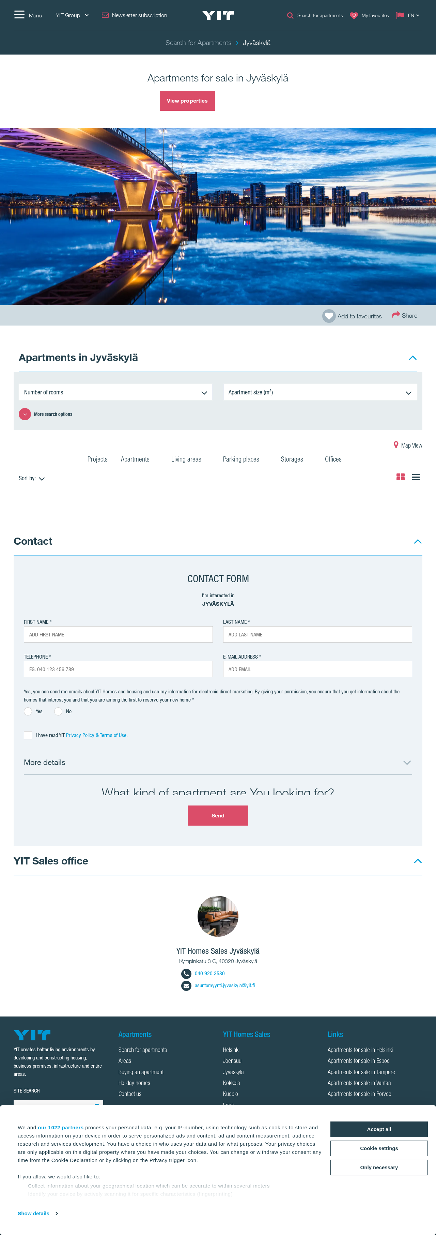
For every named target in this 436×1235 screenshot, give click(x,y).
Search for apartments (143, 1051)
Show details (33, 1213)
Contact (33, 540)
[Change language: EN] (409, 15)
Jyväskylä (233, 1073)
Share (404, 315)
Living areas (190, 460)
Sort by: (27, 478)
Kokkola (231, 1084)
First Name (36, 622)
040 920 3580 (203, 973)
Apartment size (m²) (251, 392)
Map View (408, 446)
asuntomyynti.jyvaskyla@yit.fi (218, 985)
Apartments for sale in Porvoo (359, 1094)
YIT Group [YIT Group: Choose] (72, 15)
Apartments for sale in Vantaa (359, 1084)
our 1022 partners (60, 1127)
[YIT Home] (218, 15)
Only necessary (379, 1167)
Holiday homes (134, 1084)
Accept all (379, 1129)
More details (44, 762)
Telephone (36, 656)
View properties (187, 100)
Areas (125, 1061)
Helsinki (231, 1051)
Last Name (235, 622)
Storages (296, 460)
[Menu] (28, 15)
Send (218, 815)
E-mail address (240, 656)
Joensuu (232, 1061)
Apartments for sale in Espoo (359, 1061)
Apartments (139, 460)
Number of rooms (43, 392)
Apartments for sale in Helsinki (360, 1051)
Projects (98, 460)
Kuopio (230, 1094)
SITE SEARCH (27, 1090)
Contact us (130, 1094)
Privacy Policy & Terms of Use (96, 735)
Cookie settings (379, 1148)
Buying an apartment (141, 1073)
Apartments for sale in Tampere (361, 1073)
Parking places (245, 460)
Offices (337, 460)
